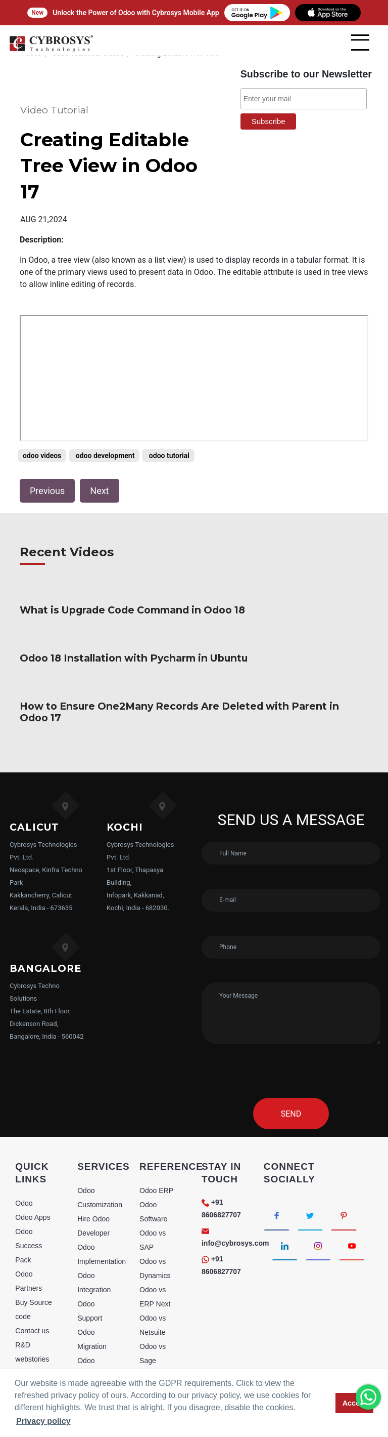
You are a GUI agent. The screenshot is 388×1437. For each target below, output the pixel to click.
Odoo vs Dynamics (154, 1230)
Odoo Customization (99, 1159)
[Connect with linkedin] (285, 1208)
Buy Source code (33, 1271)
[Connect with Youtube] (352, 1208)
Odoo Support (89, 1273)
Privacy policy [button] (43, 1421)
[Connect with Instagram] (318, 1208)
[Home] (51, 50)
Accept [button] (355, 1403)
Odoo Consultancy (96, 1330)
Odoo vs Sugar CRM (157, 1344)
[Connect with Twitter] (310, 1177)
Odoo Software (153, 1174)
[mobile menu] (360, 42)
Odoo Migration (92, 1301)
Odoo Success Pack (28, 1207)
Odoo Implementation (101, 1216)
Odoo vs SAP (152, 1202)
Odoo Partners (28, 1243)
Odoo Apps (32, 1179)
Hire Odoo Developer (93, 1188)
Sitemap (28, 1335)
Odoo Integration (94, 1245)
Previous (47, 464)
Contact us (32, 1293)
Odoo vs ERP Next (154, 1259)
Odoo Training (90, 1358)
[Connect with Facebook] (276, 1177)
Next (99, 464)
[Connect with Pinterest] (344, 1177)
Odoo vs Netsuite (152, 1287)
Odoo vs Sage (152, 1315)
